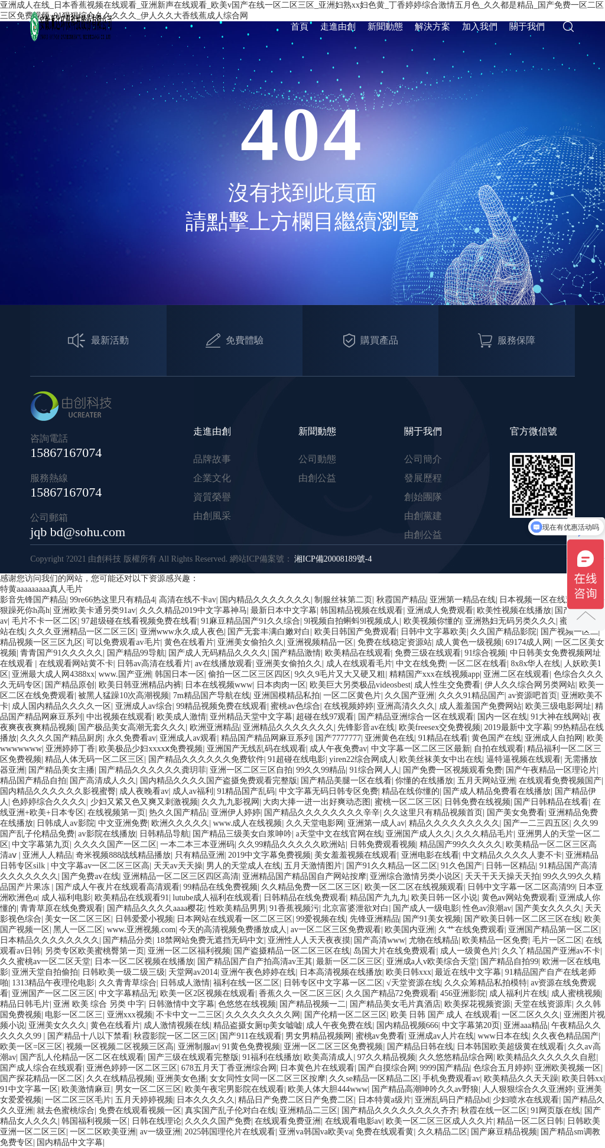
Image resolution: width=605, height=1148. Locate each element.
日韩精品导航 (164, 833)
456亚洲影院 (463, 993)
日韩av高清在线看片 (154, 663)
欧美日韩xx (582, 1078)
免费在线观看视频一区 (140, 1110)
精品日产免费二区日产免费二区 (296, 1099)
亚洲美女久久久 (57, 1025)
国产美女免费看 (516, 812)
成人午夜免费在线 (339, 1025)
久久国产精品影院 (503, 631)
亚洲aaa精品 (525, 1025)
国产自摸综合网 (387, 1067)
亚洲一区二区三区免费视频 (333, 1046)
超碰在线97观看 (325, 716)
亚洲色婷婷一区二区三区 (131, 1067)
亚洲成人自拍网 (554, 738)
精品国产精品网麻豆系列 (266, 738)
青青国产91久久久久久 (61, 652)
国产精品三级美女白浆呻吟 (242, 833)
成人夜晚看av (143, 791)
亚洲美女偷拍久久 (250, 642)
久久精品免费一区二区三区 (310, 887)
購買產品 (370, 340)
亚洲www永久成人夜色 (182, 631)
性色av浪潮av (487, 908)
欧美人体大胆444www (327, 1089)
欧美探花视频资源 (477, 1004)
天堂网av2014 (192, 972)
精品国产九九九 (379, 897)
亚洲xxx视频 (129, 1014)
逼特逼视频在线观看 (523, 759)
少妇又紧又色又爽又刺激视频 (144, 801)
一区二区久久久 (531, 1014)
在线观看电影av (353, 1121)
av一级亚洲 (160, 1131)
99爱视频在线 (321, 918)
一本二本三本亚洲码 (197, 844)
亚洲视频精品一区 (320, 642)
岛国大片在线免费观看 (394, 950)
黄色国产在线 (496, 738)
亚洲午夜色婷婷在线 (258, 972)
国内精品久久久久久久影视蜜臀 (58, 791)
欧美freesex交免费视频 (439, 727)
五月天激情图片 (313, 865)
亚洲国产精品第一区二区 (553, 929)
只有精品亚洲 (200, 855)
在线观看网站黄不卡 (76, 663)
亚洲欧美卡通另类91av (94, 610)
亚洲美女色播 (181, 1078)
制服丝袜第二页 (343, 599)
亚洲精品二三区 (308, 1110)
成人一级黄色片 (469, 950)
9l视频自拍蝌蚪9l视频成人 (351, 621)
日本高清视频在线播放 (341, 972)
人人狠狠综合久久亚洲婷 (527, 1089)
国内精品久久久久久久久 (265, 599)
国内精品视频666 (407, 1025)
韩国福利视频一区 (94, 1121)
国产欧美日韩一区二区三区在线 (522, 918)
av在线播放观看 (223, 663)
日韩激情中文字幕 (181, 1004)
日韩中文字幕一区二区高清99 (521, 887)
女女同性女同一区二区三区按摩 (268, 1078)
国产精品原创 (70, 684)
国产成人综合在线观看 (41, 1067)
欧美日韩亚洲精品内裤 (140, 684)
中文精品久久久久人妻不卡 (512, 855)
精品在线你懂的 (411, 791)
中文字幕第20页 (471, 1025)
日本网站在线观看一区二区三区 (234, 918)
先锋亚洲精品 (374, 918)
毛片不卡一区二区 (45, 621)
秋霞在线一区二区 (494, 1110)
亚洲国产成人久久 (419, 833)
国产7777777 (338, 738)
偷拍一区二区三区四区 (249, 674)
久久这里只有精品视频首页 (433, 812)
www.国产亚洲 (125, 674)
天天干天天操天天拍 (502, 876)
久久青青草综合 (128, 982)
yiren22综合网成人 (362, 759)
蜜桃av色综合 (295, 706)
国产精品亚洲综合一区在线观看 (416, 716)
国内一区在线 (502, 716)
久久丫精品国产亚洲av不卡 (551, 950)
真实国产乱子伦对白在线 (230, 1110)
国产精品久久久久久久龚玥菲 (152, 770)
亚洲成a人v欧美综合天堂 (431, 961)
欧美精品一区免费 (495, 940)
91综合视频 (485, 652)
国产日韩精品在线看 (551, 801)
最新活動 (98, 340)
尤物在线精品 (433, 940)
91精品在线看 (443, 738)
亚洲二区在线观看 (516, 674)
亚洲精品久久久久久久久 (288, 727)
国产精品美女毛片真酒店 (395, 1004)
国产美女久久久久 (548, 908)
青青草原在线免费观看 (61, 908)
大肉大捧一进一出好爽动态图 (316, 801)
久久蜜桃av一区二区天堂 (45, 961)
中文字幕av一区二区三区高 (100, 865)
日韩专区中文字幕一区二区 (333, 982)
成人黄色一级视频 (468, 642)
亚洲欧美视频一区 (568, 1067)
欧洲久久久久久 (180, 823)
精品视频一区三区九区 (41, 642)
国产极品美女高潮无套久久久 (132, 727)
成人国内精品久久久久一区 (61, 706)
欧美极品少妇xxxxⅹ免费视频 (151, 748)
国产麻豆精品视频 (504, 1131)
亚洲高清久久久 (406, 706)
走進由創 (338, 26)
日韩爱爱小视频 (144, 918)
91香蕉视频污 (294, 908)
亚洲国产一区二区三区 (53, 993)
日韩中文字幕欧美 (434, 631)
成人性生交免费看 (447, 684)
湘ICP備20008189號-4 (333, 558)
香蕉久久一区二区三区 (300, 993)
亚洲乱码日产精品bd (452, 1099)
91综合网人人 (374, 770)
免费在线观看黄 (385, 1131)
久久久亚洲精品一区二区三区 (82, 631)
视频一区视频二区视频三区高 (120, 1046)
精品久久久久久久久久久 (454, 823)
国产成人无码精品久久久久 (218, 652)
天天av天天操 (178, 865)
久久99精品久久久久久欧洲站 (292, 844)
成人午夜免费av (338, 748)
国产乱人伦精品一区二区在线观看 (82, 1057)
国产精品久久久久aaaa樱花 (155, 908)
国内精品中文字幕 (70, 1142)
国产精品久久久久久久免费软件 (206, 759)
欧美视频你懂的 (432, 621)
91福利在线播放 (271, 1057)
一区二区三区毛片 (78, 1099)
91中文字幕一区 (29, 1089)
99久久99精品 (321, 770)
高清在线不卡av (187, 599)
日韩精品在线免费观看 (305, 897)
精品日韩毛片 (25, 1004)
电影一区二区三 (74, 1014)
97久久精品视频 (386, 1057)
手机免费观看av (451, 1078)
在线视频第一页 (116, 812)
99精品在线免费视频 (220, 887)
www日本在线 (503, 1036)
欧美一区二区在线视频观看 (414, 887)
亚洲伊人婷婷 (236, 812)
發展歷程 (423, 478)
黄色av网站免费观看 (518, 897)
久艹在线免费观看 (471, 929)
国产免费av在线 (90, 876)
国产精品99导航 (136, 652)
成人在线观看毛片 (359, 663)
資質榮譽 (212, 497)
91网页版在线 (555, 1110)
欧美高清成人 (328, 1057)
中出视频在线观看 (119, 716)
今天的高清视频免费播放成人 (233, 929)
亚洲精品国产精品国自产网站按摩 (304, 876)
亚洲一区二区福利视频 (189, 950)
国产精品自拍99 (509, 961)
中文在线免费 (420, 663)
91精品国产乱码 (246, 791)
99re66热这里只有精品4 (112, 599)
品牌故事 (212, 459)
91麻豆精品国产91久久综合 (250, 621)
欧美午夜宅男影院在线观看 (234, 1089)
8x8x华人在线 (535, 663)
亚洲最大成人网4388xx (53, 674)
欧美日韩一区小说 (444, 897)
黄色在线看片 (189, 642)
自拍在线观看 (498, 748)
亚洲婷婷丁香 (70, 748)
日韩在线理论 (156, 1121)
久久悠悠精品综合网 (456, 1057)
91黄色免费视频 (251, 1046)
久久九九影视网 (230, 801)
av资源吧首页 (532, 695)
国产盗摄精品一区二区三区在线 (292, 950)
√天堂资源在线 (413, 982)
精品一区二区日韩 (530, 1121)
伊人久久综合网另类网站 (529, 684)
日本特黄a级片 (384, 1099)
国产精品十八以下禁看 (88, 1036)
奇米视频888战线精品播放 (123, 855)
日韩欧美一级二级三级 (123, 972)
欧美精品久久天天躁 (521, 1078)
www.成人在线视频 (247, 823)
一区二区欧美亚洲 (103, 1131)
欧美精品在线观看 (358, 652)
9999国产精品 (445, 1067)
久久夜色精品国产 (565, 1036)
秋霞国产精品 (401, 599)
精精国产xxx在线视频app (434, 674)
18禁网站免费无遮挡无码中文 (210, 940)
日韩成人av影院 (65, 823)
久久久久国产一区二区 (115, 844)
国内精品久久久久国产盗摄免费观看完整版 (218, 780)
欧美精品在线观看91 (132, 897)
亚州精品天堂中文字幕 (251, 716)
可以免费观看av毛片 (123, 642)
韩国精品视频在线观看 (361, 610)
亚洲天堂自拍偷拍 (45, 972)
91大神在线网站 (559, 716)
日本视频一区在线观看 (540, 599)
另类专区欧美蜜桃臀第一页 (94, 950)
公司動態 (317, 459)
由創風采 (212, 516)
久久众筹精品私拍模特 (485, 982)
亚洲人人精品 (47, 855)
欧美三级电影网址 (558, 706)
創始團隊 (423, 497)
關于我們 (527, 26)
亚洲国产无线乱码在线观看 (256, 748)
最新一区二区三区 (349, 961)
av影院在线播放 (106, 833)
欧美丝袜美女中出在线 (440, 759)
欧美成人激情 (181, 716)
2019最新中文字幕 (517, 727)
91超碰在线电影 (297, 759)
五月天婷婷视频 (144, 1099)
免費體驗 (235, 340)
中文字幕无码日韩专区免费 (328, 791)
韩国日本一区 (179, 674)
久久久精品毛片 (484, 833)
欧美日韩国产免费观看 (355, 631)
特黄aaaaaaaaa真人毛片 (41, 589)
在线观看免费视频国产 (560, 780)
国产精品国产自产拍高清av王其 (255, 961)
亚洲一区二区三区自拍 (251, 770)
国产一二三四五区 (536, 823)
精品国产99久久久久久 (460, 844)
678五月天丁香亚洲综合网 (229, 1067)
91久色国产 (461, 865)
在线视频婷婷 (348, 706)
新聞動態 (385, 26)
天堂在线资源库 (543, 1004)
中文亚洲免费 (123, 823)
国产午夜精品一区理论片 (551, 770)
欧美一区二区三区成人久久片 (439, 1121)
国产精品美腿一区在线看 (346, 780)
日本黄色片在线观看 (317, 1067)
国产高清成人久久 (103, 780)
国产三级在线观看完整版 (193, 1057)
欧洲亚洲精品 (214, 727)
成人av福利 (193, 791)
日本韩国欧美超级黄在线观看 (510, 1046)
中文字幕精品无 (128, 993)
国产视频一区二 (570, 631)
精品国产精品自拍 (33, 780)
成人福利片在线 (518, 993)
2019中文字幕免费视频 (269, 855)
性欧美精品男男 (237, 908)
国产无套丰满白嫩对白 (268, 631)
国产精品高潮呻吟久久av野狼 (425, 1089)
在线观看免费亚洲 (288, 1121)
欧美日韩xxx (408, 972)
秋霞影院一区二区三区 (175, 1036)
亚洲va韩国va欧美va (315, 1131)
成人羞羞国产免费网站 (480, 706)
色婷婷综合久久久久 (49, 801)
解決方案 (432, 26)
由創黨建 (423, 516)
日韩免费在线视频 (477, 801)
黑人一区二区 (78, 929)
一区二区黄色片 (352, 695)
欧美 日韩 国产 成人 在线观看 (444, 1014)
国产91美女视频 (432, 918)
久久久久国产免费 (218, 1121)
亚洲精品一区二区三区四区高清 (181, 876)
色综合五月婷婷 (502, 1067)
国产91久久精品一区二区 (391, 865)
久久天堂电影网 (315, 823)
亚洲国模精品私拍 (286, 695)
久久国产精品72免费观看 (391, 993)
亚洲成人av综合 (144, 706)
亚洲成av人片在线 (441, 1036)
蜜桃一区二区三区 (408, 801)
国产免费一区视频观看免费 (452, 770)
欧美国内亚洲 (409, 929)
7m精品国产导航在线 (211, 695)
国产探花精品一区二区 (41, 1078)
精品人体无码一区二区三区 (94, 759)
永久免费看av (131, 738)
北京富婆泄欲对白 (356, 908)
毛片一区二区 (557, 940)
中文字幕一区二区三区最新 (420, 748)
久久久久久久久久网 (263, 1014)
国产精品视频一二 (312, 1004)
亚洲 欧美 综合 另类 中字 (98, 1004)
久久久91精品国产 (471, 695)
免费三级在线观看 (428, 652)
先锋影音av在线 (366, 727)
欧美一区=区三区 (31, 1046)
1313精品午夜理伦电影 (53, 982)
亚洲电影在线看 (430, 855)
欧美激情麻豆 (86, 1089)
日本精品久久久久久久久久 (49, 940)
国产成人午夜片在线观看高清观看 (118, 887)
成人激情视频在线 (177, 1025)
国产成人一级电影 (426, 908)
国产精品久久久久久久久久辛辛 (322, 812)
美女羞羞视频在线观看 (355, 855)
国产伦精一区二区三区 (345, 1014)
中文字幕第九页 (41, 844)
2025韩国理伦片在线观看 (229, 1131)
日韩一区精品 (510, 865)
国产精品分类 (127, 940)
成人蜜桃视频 (576, 993)
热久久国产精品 (178, 812)
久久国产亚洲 (409, 695)
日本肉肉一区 (281, 684)
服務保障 (506, 340)
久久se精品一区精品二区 (374, 1078)
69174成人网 (528, 642)
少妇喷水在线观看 (526, 1099)
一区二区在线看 (478, 663)
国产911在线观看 (250, 1036)
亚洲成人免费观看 (440, 610)
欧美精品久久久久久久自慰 (546, 1057)
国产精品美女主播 (61, 770)
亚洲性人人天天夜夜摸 (309, 940)
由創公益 (317, 478)
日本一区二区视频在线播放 (144, 961)
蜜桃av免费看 (380, 1036)
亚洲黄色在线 (389, 738)
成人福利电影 (66, 897)
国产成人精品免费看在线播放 (497, 791)
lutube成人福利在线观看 (216, 897)
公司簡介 (423, 459)
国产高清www (379, 940)
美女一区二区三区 (78, 918)
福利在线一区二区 (246, 982)
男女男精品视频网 (318, 1036)
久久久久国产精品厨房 (61, 738)
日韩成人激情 (185, 982)
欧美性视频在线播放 (514, 610)
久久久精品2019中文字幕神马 (193, 610)
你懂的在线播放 (424, 780)
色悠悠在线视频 (247, 1004)
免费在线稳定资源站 (394, 642)
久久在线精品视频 (119, 1078)
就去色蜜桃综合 (66, 1110)
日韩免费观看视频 (383, 844)
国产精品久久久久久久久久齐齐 (399, 1110)
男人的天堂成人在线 (243, 865)
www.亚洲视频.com (141, 929)
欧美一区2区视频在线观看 (207, 993)
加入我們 (479, 26)
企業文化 (212, 478)
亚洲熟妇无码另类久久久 (510, 621)
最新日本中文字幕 (284, 610)
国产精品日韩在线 (420, 1046)
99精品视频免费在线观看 (221, 706)
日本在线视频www (218, 684)
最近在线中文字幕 (468, 972)
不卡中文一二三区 (189, 1014)
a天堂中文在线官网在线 (338, 833)
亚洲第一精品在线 (463, 599)
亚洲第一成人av (376, 823)
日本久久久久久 (206, 1099)
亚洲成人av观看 (188, 738)
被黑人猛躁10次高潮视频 (123, 695)
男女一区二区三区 (148, 1089)
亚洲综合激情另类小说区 (415, 876)
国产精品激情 (296, 652)
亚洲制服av (198, 1046)
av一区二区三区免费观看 (336, 929)
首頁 (299, 26)
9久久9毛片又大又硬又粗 (339, 674)
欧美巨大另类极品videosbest (360, 684)
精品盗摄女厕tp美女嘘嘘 (257, 1025)
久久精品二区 (442, 1131)
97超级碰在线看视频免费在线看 (139, 621)
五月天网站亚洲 (486, 780)
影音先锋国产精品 (33, 599)
